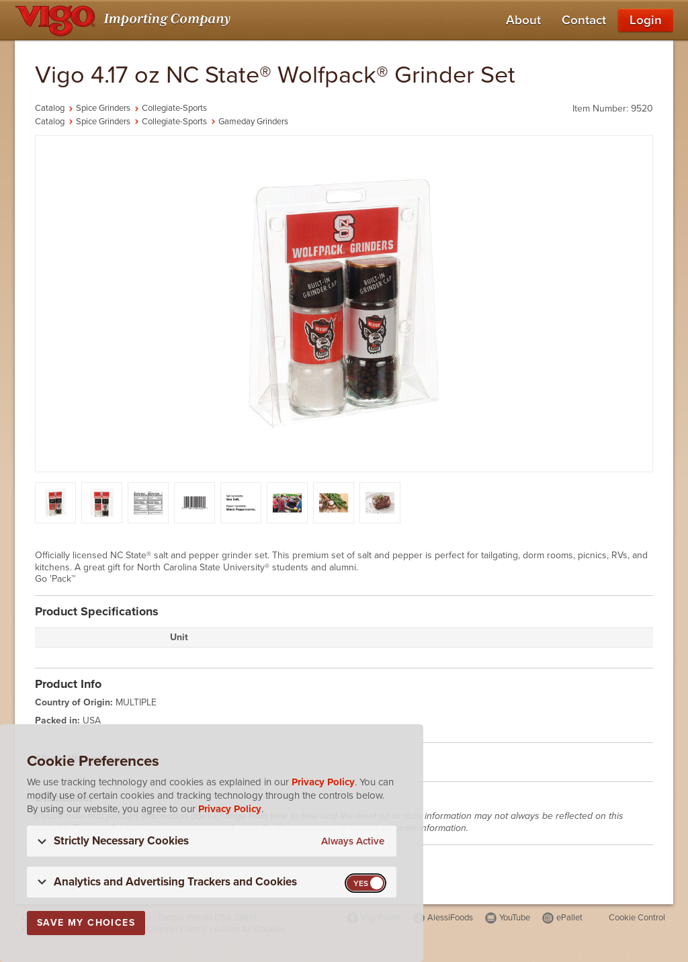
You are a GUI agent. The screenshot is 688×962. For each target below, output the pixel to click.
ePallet (569, 917)
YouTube (514, 917)
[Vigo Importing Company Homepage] (125, 20)
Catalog (49, 108)
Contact (584, 20)
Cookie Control (637, 917)
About (523, 20)
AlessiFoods (450, 917)
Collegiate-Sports (174, 108)
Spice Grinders (103, 108)
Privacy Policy (323, 782)
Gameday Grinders (253, 121)
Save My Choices (86, 922)
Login (646, 20)
